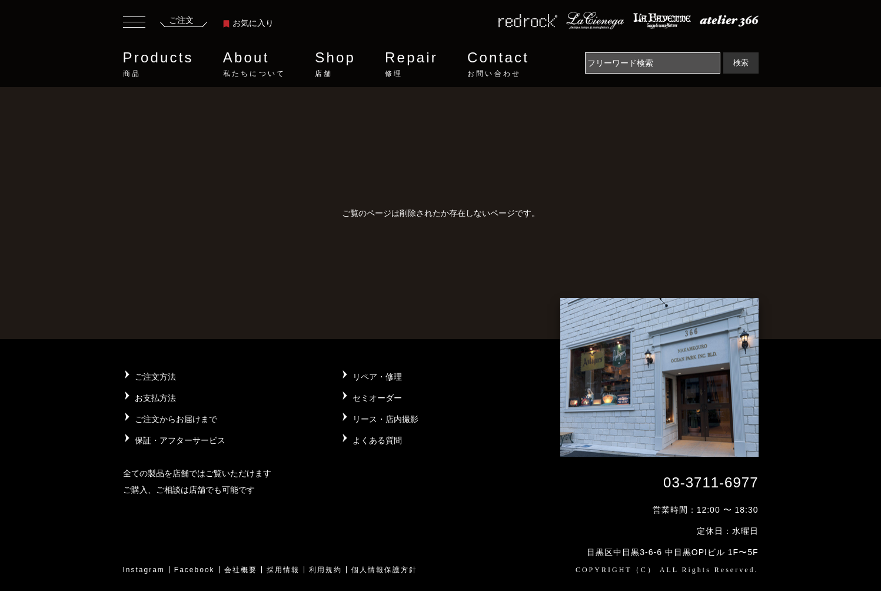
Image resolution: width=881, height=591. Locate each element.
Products (158, 64)
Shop (335, 64)
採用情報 (283, 570)
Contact (498, 64)
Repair (411, 64)
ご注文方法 (155, 376)
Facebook (194, 570)
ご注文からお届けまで (176, 419)
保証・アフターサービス (180, 440)
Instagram (144, 570)
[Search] (652, 63)
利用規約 (325, 570)
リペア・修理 (377, 376)
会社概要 (240, 570)
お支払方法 (155, 398)
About (254, 64)
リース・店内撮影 (385, 419)
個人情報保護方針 (384, 570)
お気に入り (248, 23)
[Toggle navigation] (134, 23)
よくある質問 (377, 440)
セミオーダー (377, 398)
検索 (741, 62)
